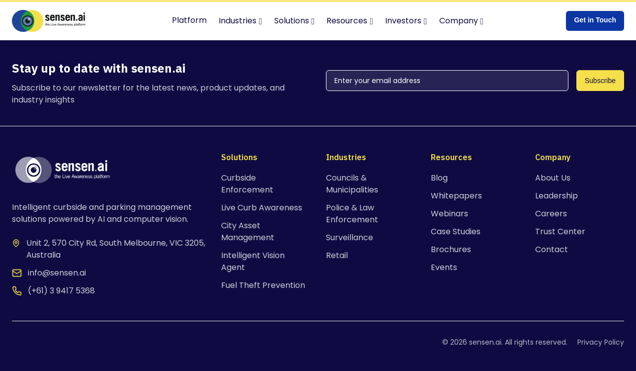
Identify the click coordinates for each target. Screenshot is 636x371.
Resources (346, 20)
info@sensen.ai (57, 272)
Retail (337, 255)
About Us (552, 178)
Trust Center (560, 231)
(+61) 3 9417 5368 (61, 290)
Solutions (291, 20)
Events (444, 267)
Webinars (449, 213)
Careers (551, 213)
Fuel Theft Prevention (263, 285)
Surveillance (349, 237)
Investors (403, 20)
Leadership (556, 195)
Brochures (451, 249)
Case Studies (455, 231)
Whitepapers (456, 195)
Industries (237, 20)
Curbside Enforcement (247, 183)
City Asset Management (247, 231)
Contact (551, 249)
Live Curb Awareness (261, 207)
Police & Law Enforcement (352, 213)
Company (458, 20)
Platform (189, 20)
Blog (439, 178)
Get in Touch (595, 20)
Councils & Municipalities (352, 183)
